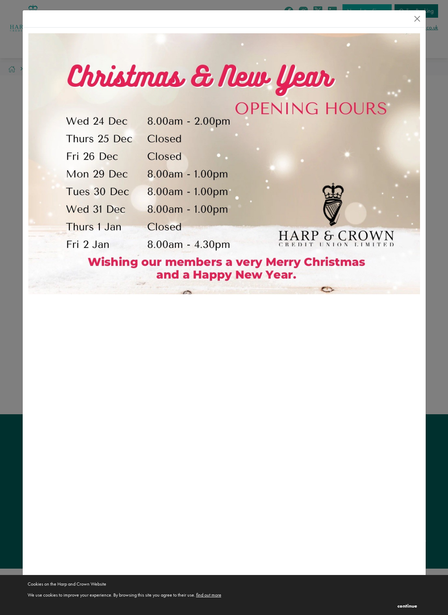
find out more (208, 595)
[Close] (417, 18)
